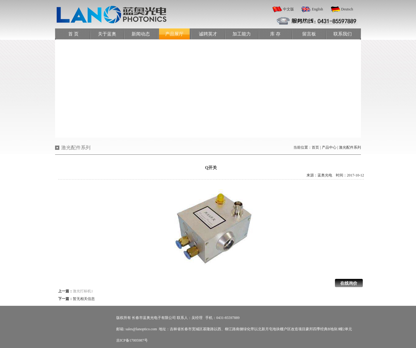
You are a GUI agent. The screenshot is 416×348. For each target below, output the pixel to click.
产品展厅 (174, 33)
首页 (315, 147)
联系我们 (342, 33)
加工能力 (241, 33)
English (317, 9)
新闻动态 (141, 33)
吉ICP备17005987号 (132, 340)
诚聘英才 (208, 33)
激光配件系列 (350, 147)
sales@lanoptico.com (141, 329)
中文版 (288, 9)
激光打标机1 (83, 291)
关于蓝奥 (107, 33)
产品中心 (329, 147)
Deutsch (347, 9)
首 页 (73, 33)
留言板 (309, 33)
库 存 (275, 33)
